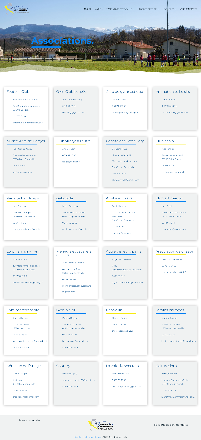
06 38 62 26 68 (20, 334)
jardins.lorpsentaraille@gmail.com (178, 341)
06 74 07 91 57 (119, 324)
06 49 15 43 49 (119, 173)
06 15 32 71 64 (168, 334)
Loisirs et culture (147, 9)
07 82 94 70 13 (169, 390)
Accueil (88, 9)
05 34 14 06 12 (19, 223)
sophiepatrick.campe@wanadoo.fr (29, 341)
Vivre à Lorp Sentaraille (119, 9)
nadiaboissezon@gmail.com (76, 229)
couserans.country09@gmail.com (79, 380)
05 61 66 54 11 (118, 276)
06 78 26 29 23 (119, 226)
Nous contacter (188, 9)
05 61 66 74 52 (168, 165)
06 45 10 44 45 (169, 266)
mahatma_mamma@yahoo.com (178, 397)
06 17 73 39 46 (20, 116)
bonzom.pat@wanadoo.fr (75, 341)
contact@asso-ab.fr (22, 172)
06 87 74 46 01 (69, 279)
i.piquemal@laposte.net (174, 229)
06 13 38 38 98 (119, 380)
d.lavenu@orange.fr (122, 233)
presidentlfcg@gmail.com (26, 397)
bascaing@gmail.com (73, 112)
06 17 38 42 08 (20, 276)
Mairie (98, 9)
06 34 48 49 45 (69, 223)
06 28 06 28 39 (20, 390)
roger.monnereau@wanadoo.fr (128, 282)
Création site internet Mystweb (88, 437)
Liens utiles (168, 9)
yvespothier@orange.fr (173, 172)
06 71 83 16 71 (168, 223)
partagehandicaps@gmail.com (28, 229)
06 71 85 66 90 (69, 334)
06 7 (164, 106)
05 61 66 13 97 (19, 165)
